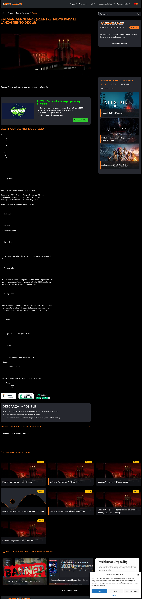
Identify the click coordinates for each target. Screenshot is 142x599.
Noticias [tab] (114, 84)
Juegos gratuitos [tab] (107, 89)
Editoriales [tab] (125, 84)
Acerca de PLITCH (80, 120)
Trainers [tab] (104, 84)
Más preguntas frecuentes (71, 590)
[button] (138, 574)
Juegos (10, 13)
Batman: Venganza (22, 13)
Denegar (115, 591)
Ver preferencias (131, 591)
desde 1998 (134, 27)
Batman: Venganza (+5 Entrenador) (48, 418)
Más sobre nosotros (120, 43)
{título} (114, 595)
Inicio (2, 13)
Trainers (35, 13)
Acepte (99, 591)
